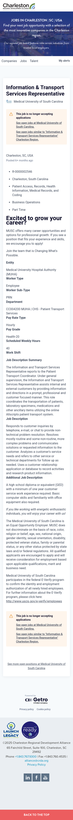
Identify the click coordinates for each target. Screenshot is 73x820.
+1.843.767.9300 (25, 757)
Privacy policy (26, 709)
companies (9, 61)
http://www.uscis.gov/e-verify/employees (34, 601)
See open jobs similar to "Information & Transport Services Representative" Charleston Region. (39, 135)
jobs (23, 61)
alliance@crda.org (36, 761)
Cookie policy (43, 709)
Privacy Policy (36, 765)
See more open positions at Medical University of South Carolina (36, 666)
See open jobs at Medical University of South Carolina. (39, 124)
